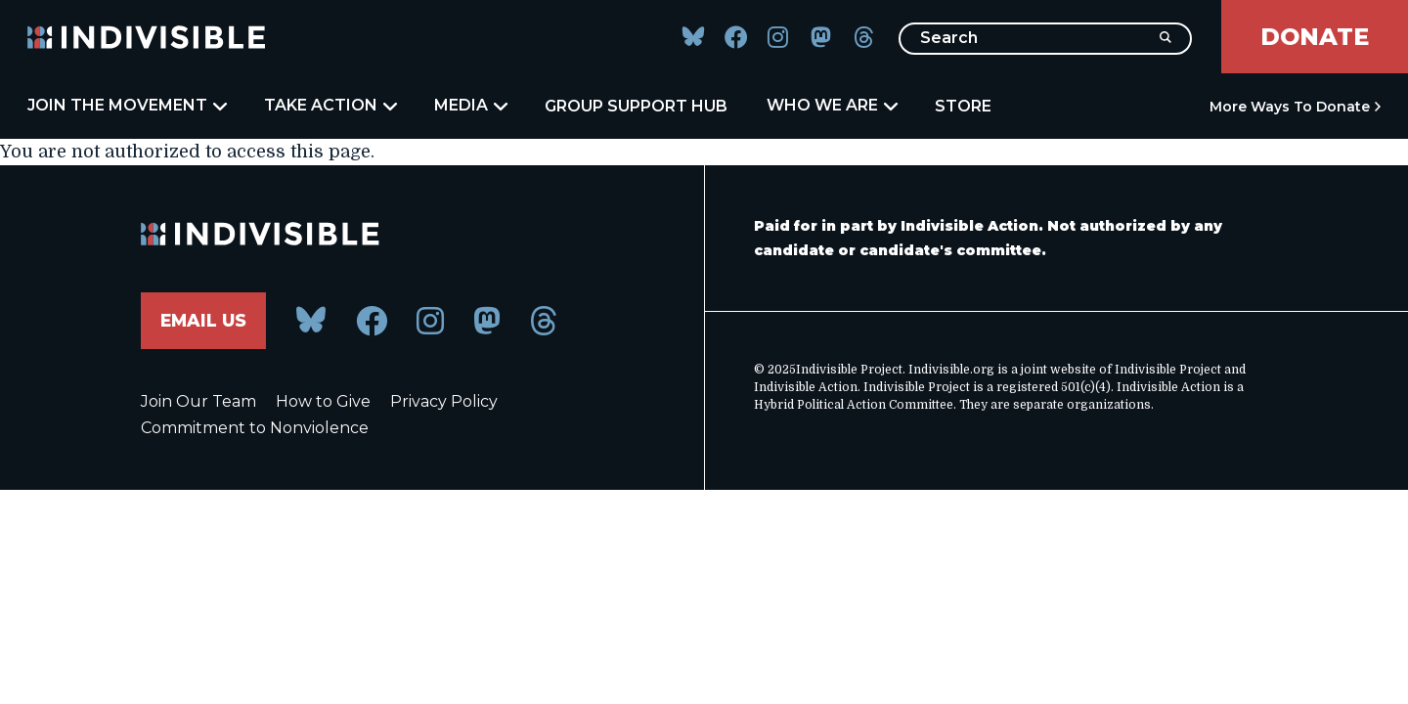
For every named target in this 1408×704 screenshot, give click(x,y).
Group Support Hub (636, 106)
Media (470, 105)
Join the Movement (126, 105)
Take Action (329, 105)
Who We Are (831, 105)
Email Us (204, 320)
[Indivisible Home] (146, 37)
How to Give (323, 402)
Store (963, 106)
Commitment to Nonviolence (255, 428)
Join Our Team (198, 402)
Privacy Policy (444, 402)
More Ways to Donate (1290, 106)
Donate (1314, 36)
